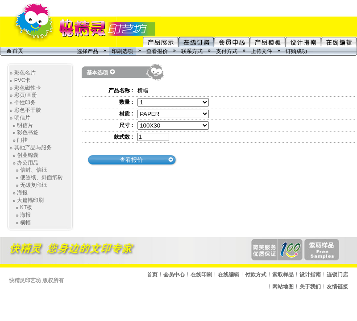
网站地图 (283, 287)
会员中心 (174, 275)
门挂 (22, 140)
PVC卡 (22, 80)
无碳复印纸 (33, 185)
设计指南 (310, 275)
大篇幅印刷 (30, 200)
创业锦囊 (27, 155)
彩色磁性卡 (27, 88)
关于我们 (310, 287)
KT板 (26, 207)
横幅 (25, 222)
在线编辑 (228, 275)
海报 (22, 192)
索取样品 (283, 275)
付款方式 (255, 275)
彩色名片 (25, 73)
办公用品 (27, 163)
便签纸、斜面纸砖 (41, 177)
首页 (14, 51)
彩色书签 (27, 132)
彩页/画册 (25, 95)
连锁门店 (337, 275)
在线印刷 (201, 275)
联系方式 (192, 51)
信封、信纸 (33, 170)
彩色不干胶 (27, 110)
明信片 (22, 118)
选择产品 (87, 51)
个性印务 (25, 102)
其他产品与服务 (33, 147)
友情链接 (337, 287)
